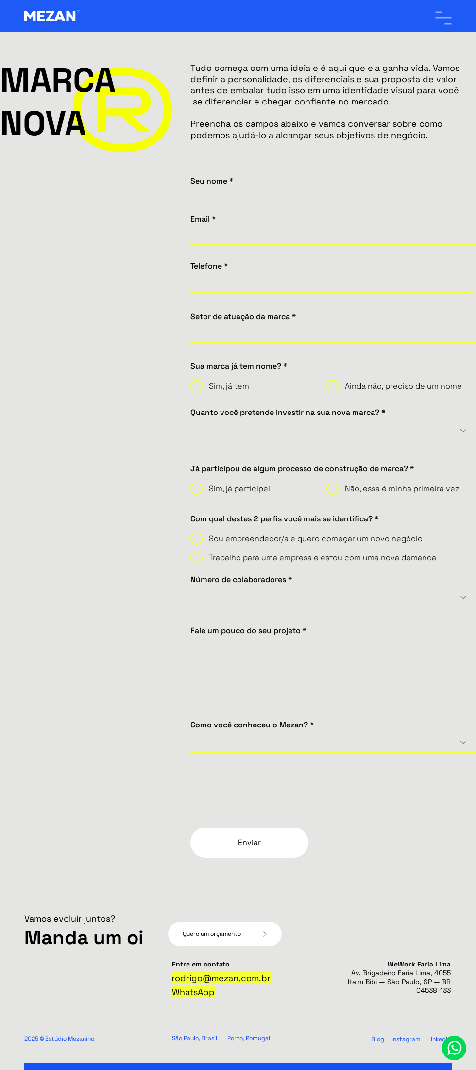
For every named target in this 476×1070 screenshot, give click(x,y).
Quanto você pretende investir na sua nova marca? (284, 412)
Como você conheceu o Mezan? (249, 725)
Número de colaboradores (238, 580)
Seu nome (208, 181)
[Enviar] (249, 843)
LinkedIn (439, 1039)
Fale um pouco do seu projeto (245, 631)
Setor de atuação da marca (240, 317)
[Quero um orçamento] (225, 934)
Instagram (405, 1039)
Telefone (206, 266)
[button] (443, 18)
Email (200, 219)
